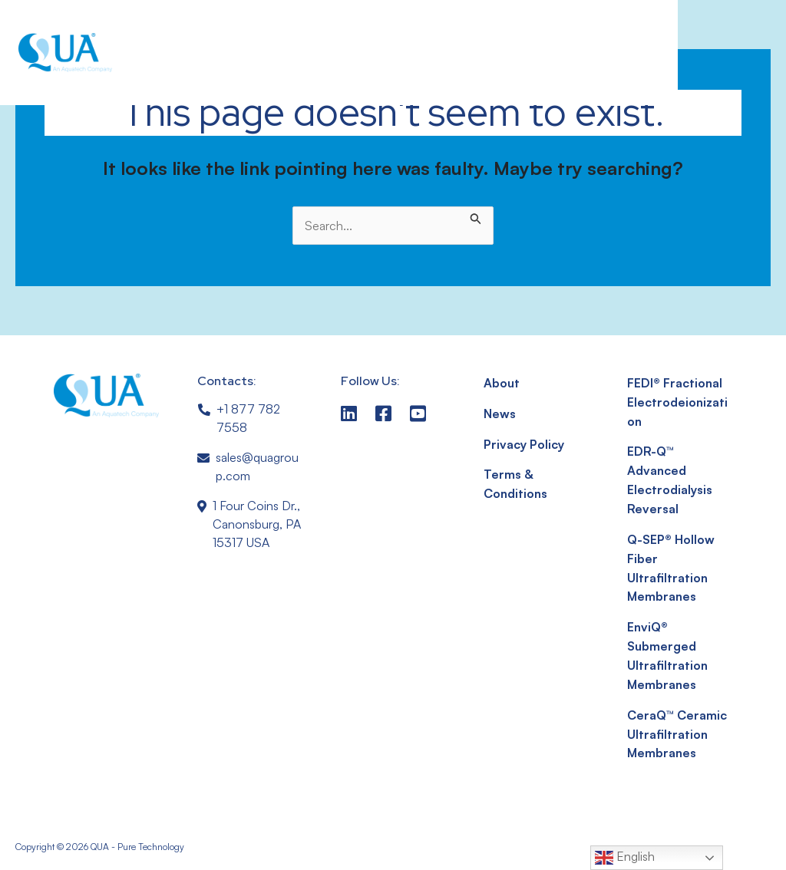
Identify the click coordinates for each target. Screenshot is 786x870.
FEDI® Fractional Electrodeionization (677, 401)
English (625, 858)
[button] (625, 53)
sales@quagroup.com (257, 466)
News (500, 412)
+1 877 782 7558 (248, 418)
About (502, 383)
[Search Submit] (476, 215)
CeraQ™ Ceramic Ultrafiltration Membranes (677, 723)
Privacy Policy (523, 442)
